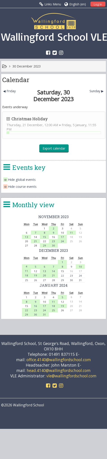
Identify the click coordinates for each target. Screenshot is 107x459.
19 (35, 275)
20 (44, 275)
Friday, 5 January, (75, 125)
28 (53, 280)
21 (35, 241)
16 (35, 306)
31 (80, 280)
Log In (98, 4)
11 (71, 232)
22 (62, 275)
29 (44, 245)
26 (35, 280)
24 (62, 241)
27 (44, 280)
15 (44, 237)
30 (53, 245)
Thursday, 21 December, (25, 125)
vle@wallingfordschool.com (71, 375)
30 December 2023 (26, 66)
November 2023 (53, 216)
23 (53, 241)
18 (26, 275)
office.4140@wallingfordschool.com (58, 359)
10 (80, 266)
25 (26, 280)
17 (62, 237)
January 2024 (53, 285)
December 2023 (53, 250)
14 (53, 271)
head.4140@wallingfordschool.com (59, 370)
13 (26, 237)
